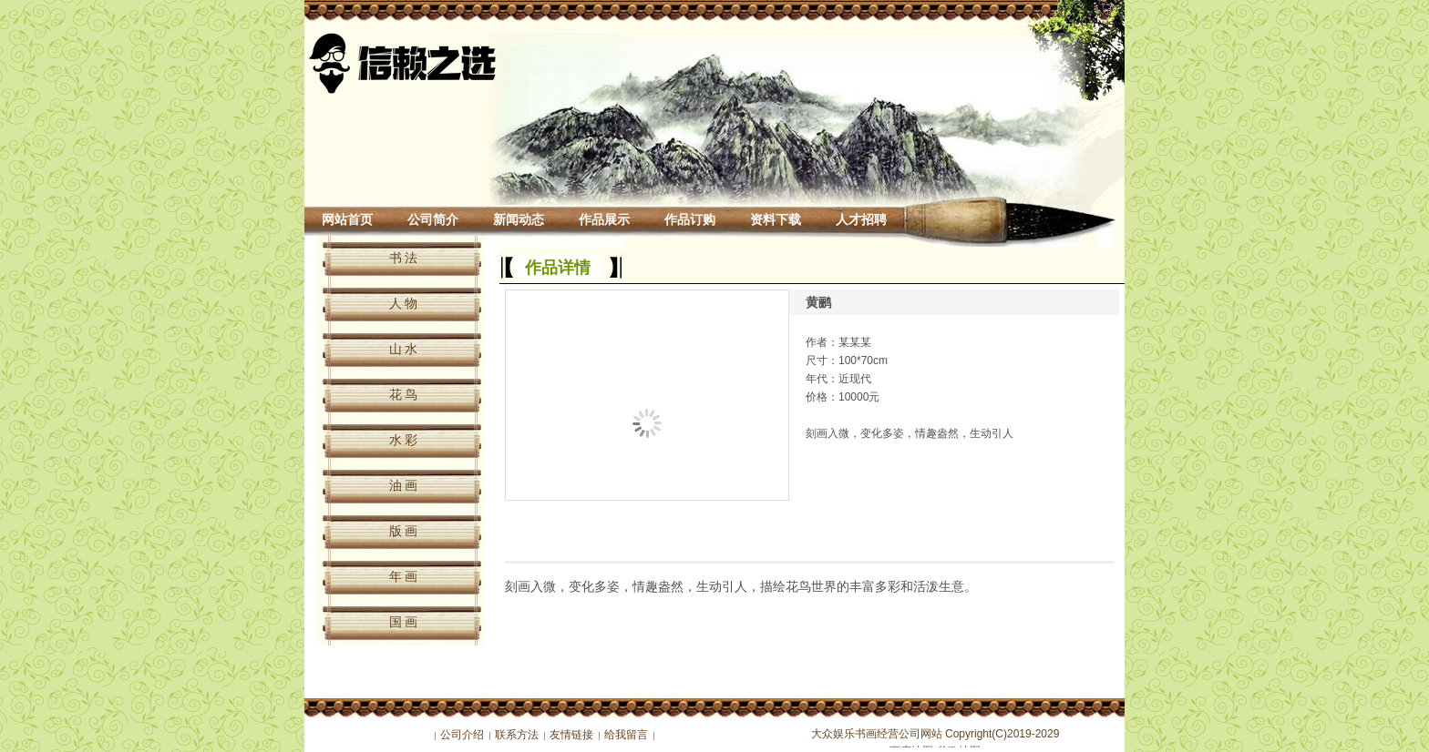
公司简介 (432, 220)
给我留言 (626, 734)
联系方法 (517, 734)
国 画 (403, 622)
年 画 (403, 576)
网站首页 (347, 220)
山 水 (403, 348)
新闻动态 (518, 220)
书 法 (403, 257)
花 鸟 (403, 394)
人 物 (403, 303)
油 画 (403, 485)
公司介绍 (462, 734)
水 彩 (403, 439)
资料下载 (775, 220)
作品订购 (689, 220)
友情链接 (571, 734)
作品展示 (604, 220)
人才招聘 (861, 220)
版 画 (403, 530)
